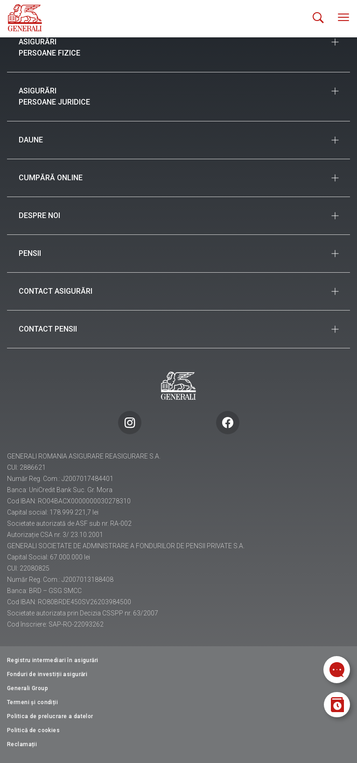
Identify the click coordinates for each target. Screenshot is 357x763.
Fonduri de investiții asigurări (47, 674)
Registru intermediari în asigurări (52, 660)
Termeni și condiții (32, 702)
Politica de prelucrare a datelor (50, 716)
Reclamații (22, 744)
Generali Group (27, 688)
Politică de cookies (33, 730)
